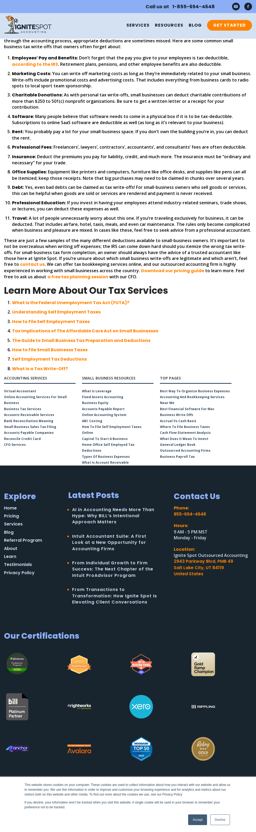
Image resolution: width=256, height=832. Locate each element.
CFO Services (15, 444)
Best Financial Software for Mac (187, 409)
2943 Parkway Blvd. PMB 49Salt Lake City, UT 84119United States (203, 567)
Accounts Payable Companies (29, 432)
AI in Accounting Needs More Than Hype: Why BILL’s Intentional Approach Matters (113, 516)
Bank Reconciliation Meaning (28, 421)
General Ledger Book (178, 444)
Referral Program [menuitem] (23, 540)
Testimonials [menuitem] (18, 565)
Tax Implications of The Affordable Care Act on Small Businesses (85, 331)
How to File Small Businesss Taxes (50, 350)
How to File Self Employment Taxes (51, 322)
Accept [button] (198, 820)
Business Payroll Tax (177, 456)
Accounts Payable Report (103, 409)
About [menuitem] (10, 549)
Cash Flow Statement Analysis (185, 432)
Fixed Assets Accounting (102, 397)
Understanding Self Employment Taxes (56, 312)
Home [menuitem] (10, 508)
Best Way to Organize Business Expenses (195, 391)
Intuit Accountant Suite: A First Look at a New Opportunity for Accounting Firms (109, 542)
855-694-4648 (190, 514)
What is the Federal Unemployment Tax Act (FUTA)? (70, 303)
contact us (32, 264)
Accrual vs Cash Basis (178, 421)
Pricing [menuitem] (11, 516)
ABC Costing (92, 421)
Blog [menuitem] (195, 25)
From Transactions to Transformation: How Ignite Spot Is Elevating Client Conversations (114, 595)
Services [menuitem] (138, 25)
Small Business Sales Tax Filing (30, 427)
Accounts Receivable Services (29, 415)
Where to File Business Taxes (185, 427)
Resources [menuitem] (169, 25)
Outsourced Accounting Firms (185, 450)
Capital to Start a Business (105, 439)
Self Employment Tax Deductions (49, 359)
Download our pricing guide (172, 271)
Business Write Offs (176, 415)
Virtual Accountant (20, 391)
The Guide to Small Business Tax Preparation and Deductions (81, 340)
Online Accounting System (104, 415)
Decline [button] (220, 820)
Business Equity (95, 403)
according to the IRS (35, 64)
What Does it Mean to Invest (184, 439)
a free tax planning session (77, 277)
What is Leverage (97, 391)
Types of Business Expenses (106, 456)
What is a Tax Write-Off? (40, 369)
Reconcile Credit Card (22, 439)
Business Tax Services (22, 409)
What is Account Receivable (105, 462)
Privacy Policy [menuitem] (19, 573)
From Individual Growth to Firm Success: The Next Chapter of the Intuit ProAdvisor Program (112, 569)
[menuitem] (228, 25)
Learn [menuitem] (10, 557)
